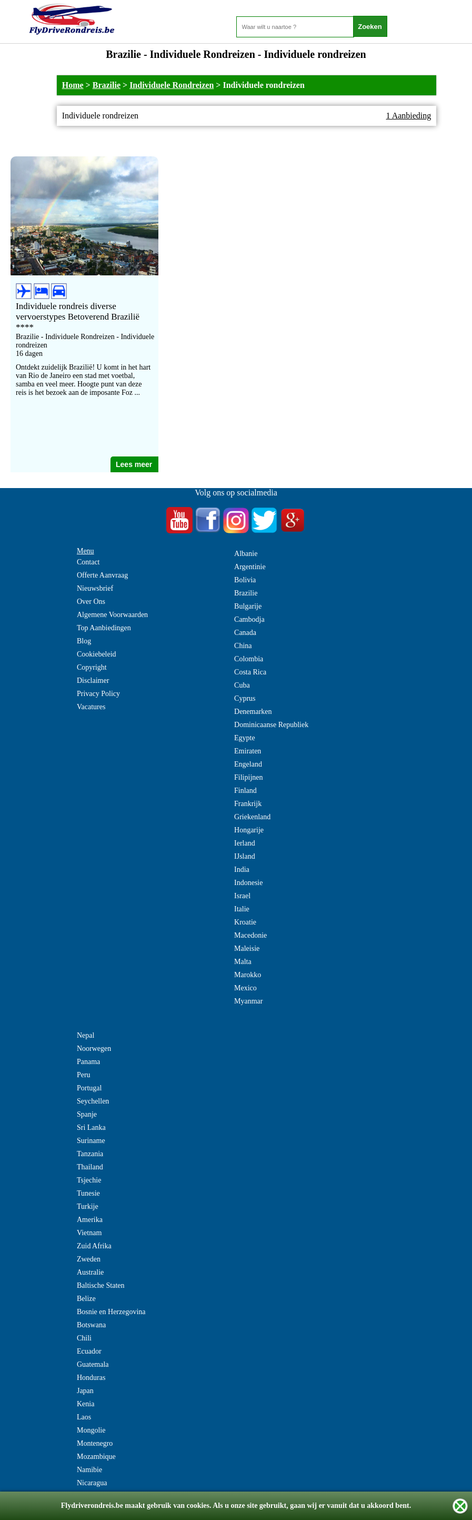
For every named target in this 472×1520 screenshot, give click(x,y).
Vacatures (91, 707)
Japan (85, 1391)
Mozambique (96, 1457)
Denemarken (253, 712)
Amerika (90, 1220)
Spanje (87, 1114)
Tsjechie (89, 1180)
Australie (90, 1272)
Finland (245, 790)
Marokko (247, 975)
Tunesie (88, 1193)
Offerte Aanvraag (102, 575)
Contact (88, 562)
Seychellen (93, 1101)
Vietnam (89, 1233)
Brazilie (106, 85)
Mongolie (91, 1430)
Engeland (248, 764)
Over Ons (91, 601)
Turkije (87, 1206)
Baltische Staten (101, 1285)
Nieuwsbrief (95, 588)
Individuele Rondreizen (171, 85)
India (241, 869)
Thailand (90, 1167)
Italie (241, 909)
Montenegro (95, 1443)
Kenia (85, 1404)
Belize (86, 1299)
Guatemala (93, 1364)
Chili (84, 1338)
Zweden (89, 1259)
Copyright (92, 667)
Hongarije (249, 830)
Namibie (89, 1470)
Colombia (248, 659)
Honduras (91, 1378)
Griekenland (252, 817)
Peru (84, 1075)
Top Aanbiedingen (104, 628)
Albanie (245, 554)
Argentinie (250, 567)
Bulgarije (248, 606)
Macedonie (250, 935)
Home (73, 85)
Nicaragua (92, 1483)
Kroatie (245, 922)
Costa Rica (250, 672)
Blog (84, 641)
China (243, 646)
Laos (84, 1417)
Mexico (245, 988)
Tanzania (90, 1154)
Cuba (242, 685)
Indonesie (248, 883)
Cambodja (249, 619)
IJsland (244, 856)
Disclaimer (93, 680)
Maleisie (246, 948)
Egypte (244, 738)
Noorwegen (94, 1048)
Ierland (244, 843)
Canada (245, 633)
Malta (243, 962)
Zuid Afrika (94, 1246)
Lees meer (134, 464)
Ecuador (89, 1351)
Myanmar (248, 1001)
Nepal (85, 1035)
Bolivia (245, 580)
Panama (88, 1062)
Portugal (89, 1088)
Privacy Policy (98, 694)
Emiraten (247, 751)
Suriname (91, 1141)
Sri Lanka (91, 1127)
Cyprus (244, 698)
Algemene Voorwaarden (112, 615)
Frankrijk (248, 804)
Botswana (91, 1325)
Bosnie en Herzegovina (111, 1312)
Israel (242, 896)
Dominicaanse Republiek (271, 725)
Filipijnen (248, 777)
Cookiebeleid (96, 654)
